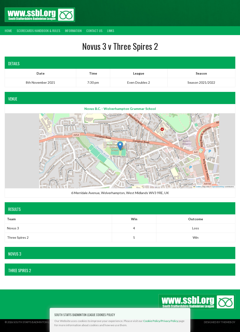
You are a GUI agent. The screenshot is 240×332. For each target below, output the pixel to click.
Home (8, 30)
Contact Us (94, 30)
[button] (120, 146)
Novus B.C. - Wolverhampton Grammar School (120, 109)
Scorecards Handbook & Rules (38, 30)
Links (110, 30)
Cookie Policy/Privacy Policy (160, 321)
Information (73, 30)
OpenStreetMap (218, 187)
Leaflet (197, 187)
